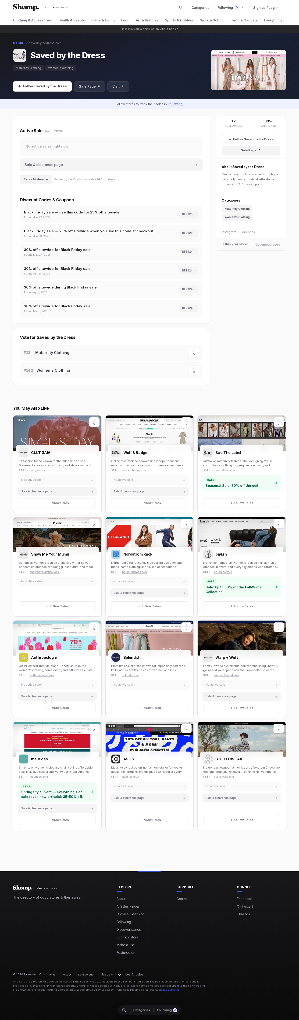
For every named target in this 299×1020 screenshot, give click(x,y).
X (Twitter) (245, 906)
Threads (243, 914)
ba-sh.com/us (223, 572)
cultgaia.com (38, 470)
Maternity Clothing (28, 68)
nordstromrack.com (134, 572)
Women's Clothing (60, 68)
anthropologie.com (42, 675)
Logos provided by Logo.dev (95, 989)
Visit (118, 86)
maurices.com (39, 776)
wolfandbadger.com (134, 470)
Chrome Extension (131, 914)
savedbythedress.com (45, 43)
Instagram (229, 232)
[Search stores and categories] (181, 7)
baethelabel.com (224, 470)
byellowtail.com (224, 776)
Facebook (248, 232)
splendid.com (130, 675)
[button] (230, 7)
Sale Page (89, 86)
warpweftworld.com (226, 675)
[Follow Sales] (42, 86)
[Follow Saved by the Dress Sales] (251, 139)
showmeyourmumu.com (45, 572)
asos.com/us (130, 776)
